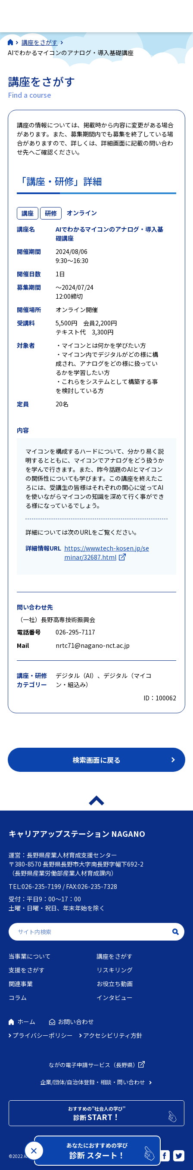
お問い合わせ (76, 1021)
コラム (18, 997)
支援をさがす (27, 970)
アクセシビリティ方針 (113, 1035)
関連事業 (21, 983)
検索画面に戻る (96, 760)
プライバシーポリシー (42, 1035)
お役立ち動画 (114, 983)
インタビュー (114, 997)
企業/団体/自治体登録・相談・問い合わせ (92, 1082)
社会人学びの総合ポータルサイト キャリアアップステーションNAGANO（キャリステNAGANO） (68, 15)
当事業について (30, 956)
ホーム (26, 1021)
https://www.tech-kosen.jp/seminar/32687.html (106, 552)
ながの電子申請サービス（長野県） (93, 1065)
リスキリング (114, 970)
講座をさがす (114, 956)
